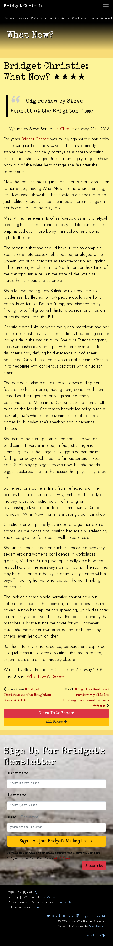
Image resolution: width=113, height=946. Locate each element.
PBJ (35, 891)
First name (18, 773)
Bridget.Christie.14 (90, 916)
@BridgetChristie (60, 916)
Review (57, 676)
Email (23, 817)
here (37, 907)
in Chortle (65, 129)
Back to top (95, 935)
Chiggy (23, 891)
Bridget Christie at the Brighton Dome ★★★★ (27, 695)
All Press (56, 722)
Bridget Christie (24, 6)
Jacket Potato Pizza (35, 18)
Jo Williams (27, 897)
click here (62, 858)
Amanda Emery (42, 902)
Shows (9, 18)
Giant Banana (96, 926)
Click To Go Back (56, 713)
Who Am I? (61, 18)
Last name (17, 795)
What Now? (80, 18)
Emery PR (64, 902)
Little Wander (49, 897)
